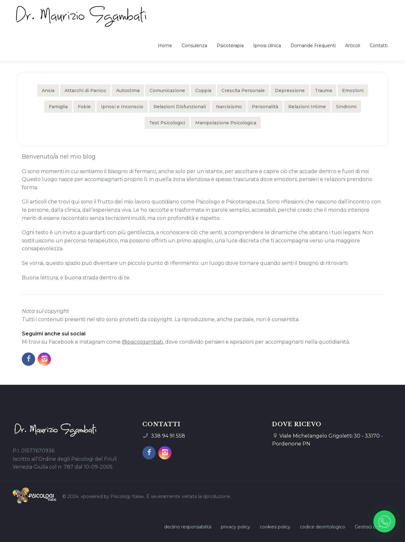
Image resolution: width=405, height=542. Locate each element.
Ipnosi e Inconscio (122, 106)
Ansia (48, 90)
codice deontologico (322, 527)
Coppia (203, 90)
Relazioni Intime (307, 106)
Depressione (290, 90)
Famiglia (58, 106)
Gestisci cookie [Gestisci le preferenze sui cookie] (371, 527)
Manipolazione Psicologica (225, 123)
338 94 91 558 (168, 436)
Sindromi (346, 106)
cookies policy (275, 527)
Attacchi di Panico (85, 90)
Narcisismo (229, 106)
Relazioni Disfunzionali (179, 106)
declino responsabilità (187, 527)
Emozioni (353, 90)
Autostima (128, 90)
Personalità (265, 106)
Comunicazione (167, 90)
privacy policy (235, 527)
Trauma (323, 90)
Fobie (84, 106)
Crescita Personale (243, 90)
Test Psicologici (167, 123)
